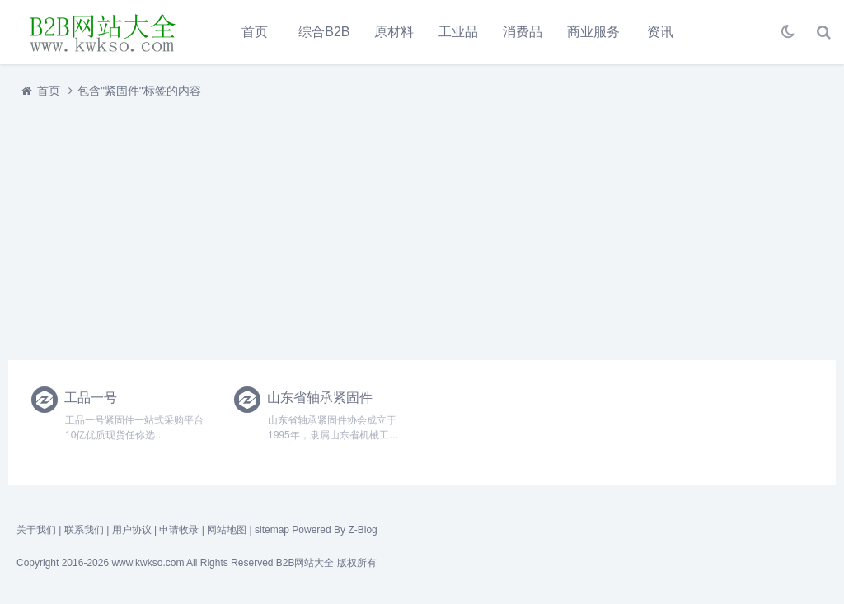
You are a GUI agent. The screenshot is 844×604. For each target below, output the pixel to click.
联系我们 (84, 530)
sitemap (272, 530)
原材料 (394, 32)
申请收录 (179, 530)
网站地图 (226, 530)
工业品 (458, 32)
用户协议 (132, 530)
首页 (254, 32)
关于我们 (36, 530)
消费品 (522, 32)
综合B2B (323, 32)
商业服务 (593, 32)
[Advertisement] (422, 225)
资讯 (660, 32)
